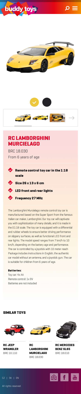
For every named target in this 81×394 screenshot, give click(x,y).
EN (17, 377)
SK (10, 377)
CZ (3, 377)
